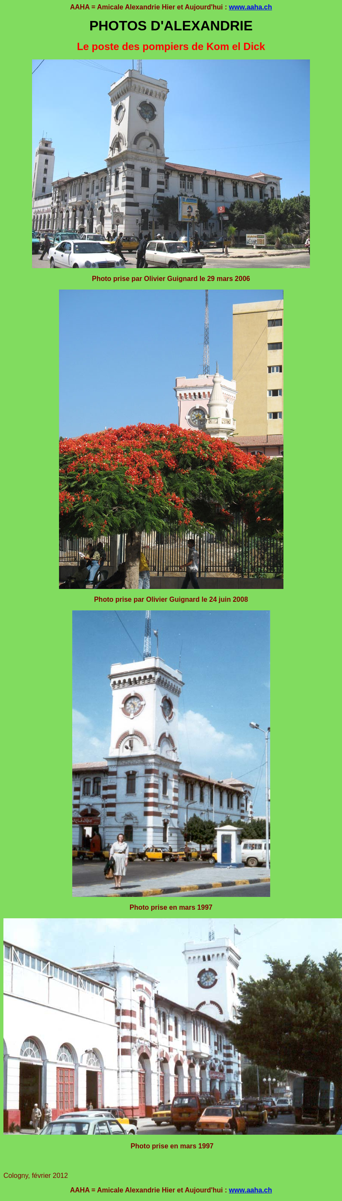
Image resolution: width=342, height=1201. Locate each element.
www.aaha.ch (250, 7)
